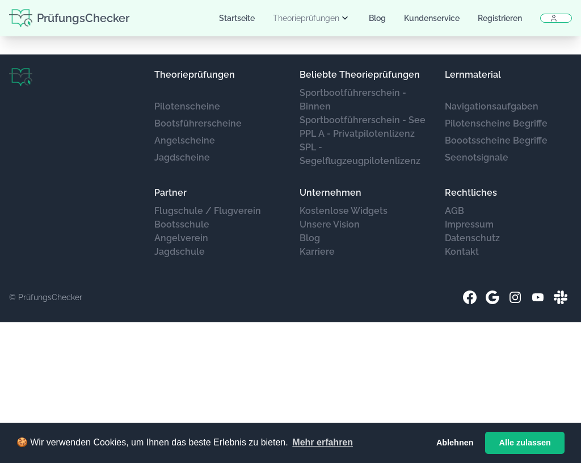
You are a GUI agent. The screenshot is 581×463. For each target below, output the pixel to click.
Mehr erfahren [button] (322, 442)
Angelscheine (184, 140)
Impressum (469, 224)
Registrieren (500, 18)
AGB (454, 210)
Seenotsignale (476, 157)
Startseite (237, 18)
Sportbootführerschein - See (363, 120)
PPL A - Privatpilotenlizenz (357, 133)
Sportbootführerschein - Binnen (353, 99)
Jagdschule (179, 251)
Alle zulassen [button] (525, 442)
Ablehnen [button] (455, 442)
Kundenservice (432, 18)
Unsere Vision (330, 224)
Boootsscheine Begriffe (496, 140)
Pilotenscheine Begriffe (496, 123)
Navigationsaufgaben (491, 106)
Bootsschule (181, 224)
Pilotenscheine (187, 106)
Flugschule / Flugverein (207, 210)
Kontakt (462, 251)
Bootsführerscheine (198, 123)
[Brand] (20, 77)
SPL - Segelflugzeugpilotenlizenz (360, 154)
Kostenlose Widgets (344, 210)
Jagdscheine (182, 157)
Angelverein (181, 238)
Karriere (317, 251)
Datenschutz (472, 238)
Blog (377, 18)
